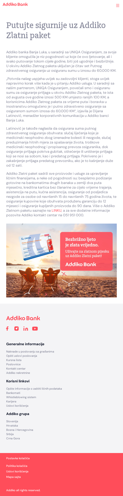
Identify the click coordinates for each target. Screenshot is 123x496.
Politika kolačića (16, 466)
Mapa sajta (13, 477)
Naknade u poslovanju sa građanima (30, 351)
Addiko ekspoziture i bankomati (111, 6)
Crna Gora (13, 438)
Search (103, 5)
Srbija (10, 434)
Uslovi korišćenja (17, 406)
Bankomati (13, 393)
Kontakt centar (16, 368)
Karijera (11, 401)
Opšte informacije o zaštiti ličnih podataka (34, 389)
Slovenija (12, 421)
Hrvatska (12, 425)
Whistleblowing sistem (21, 397)
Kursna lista (13, 360)
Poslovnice (13, 364)
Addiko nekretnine (18, 373)
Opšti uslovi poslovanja (21, 356)
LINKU (56, 210)
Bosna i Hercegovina (19, 430)
